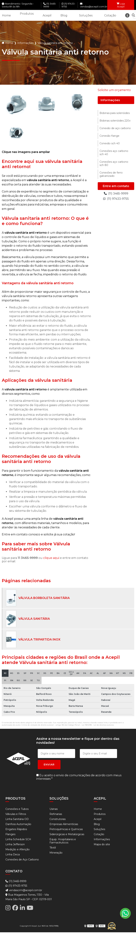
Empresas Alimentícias (63, 824)
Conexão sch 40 (110, 143)
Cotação (110, 15)
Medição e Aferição (17, 849)
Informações (25, 43)
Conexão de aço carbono (115, 128)
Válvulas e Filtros (15, 814)
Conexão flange (109, 135)
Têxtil (52, 847)
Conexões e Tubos (17, 809)
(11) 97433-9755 (68, 5)
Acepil (47, 15)
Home (6, 15)
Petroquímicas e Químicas (66, 829)
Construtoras (57, 819)
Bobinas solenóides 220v (115, 120)
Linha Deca (12, 854)
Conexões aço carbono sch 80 (114, 163)
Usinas (53, 809)
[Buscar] (133, 15)
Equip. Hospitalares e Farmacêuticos (62, 841)
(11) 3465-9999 (49, 5)
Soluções (85, 15)
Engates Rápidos (16, 829)
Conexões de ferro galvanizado (111, 174)
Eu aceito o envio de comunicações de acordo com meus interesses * (78, 777)
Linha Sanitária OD (17, 819)
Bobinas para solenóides (115, 113)
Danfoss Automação (18, 824)
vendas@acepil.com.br (93, 5)
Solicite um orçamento (114, 90)
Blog (64, 15)
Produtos (27, 13)
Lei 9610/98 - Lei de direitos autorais (98, 725)
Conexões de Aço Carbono (22, 859)
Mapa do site (102, 844)
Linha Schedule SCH (18, 839)
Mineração (55, 852)
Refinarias (55, 814)
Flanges (10, 834)
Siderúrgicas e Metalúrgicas (66, 834)
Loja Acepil (121, 5)
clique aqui (51, 558)
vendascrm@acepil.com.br (23, 890)
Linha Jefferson (15, 844)
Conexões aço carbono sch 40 (114, 152)
